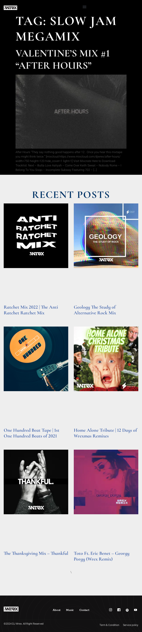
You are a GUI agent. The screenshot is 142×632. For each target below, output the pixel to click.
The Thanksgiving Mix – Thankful (36, 553)
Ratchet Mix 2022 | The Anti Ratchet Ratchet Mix (31, 310)
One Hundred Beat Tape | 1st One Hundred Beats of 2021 (31, 433)
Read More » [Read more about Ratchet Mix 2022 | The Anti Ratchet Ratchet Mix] (11, 318)
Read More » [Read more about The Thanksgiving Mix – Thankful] (11, 558)
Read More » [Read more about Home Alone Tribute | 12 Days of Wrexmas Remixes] (81, 441)
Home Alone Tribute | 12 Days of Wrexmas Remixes (105, 433)
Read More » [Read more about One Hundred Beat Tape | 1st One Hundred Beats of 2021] (11, 441)
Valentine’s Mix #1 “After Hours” (63, 59)
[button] (84, 7)
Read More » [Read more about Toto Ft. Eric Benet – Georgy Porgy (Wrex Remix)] (81, 564)
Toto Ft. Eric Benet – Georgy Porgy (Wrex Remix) (101, 556)
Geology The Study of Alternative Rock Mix (95, 310)
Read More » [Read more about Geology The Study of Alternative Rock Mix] (81, 318)
